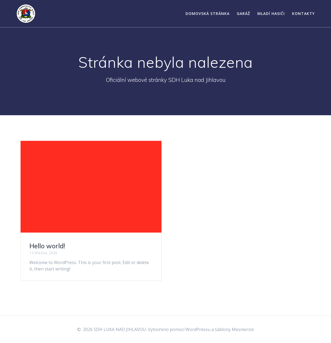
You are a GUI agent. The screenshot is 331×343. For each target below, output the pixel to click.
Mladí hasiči (271, 13)
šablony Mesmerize (234, 329)
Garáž (243, 13)
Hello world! (47, 246)
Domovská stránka (208, 13)
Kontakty (303, 13)
